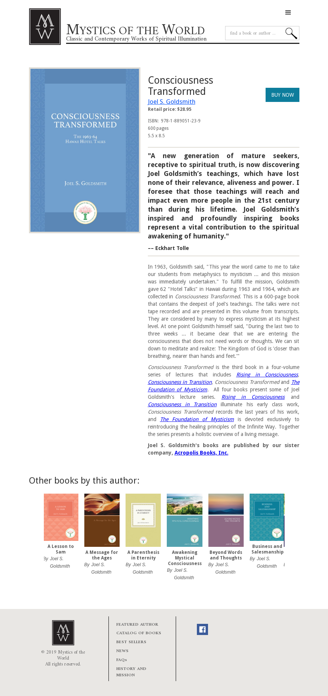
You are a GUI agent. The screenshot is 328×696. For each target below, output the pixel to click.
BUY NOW (282, 95)
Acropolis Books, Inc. (201, 453)
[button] (288, 14)
